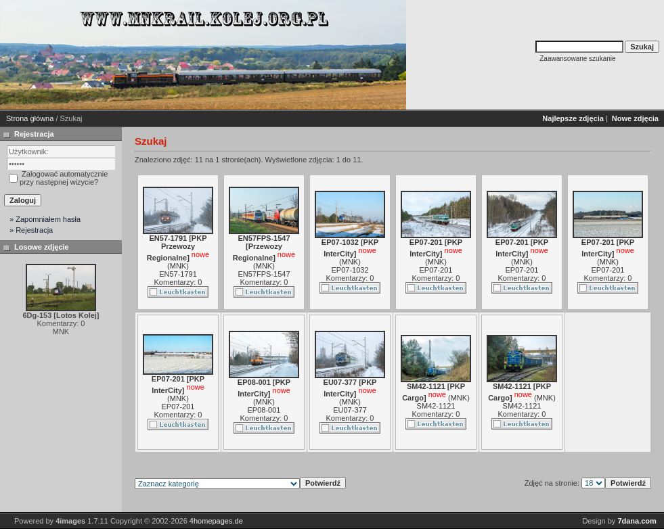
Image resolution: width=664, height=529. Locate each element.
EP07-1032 (349, 270)
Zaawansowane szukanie (577, 58)
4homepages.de (216, 521)
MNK (178, 266)
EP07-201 (436, 270)
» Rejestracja (31, 230)
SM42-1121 (436, 406)
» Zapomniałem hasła (45, 219)
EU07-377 (350, 410)
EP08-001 (264, 410)
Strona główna (29, 118)
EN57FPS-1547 (264, 274)
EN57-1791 (178, 274)
